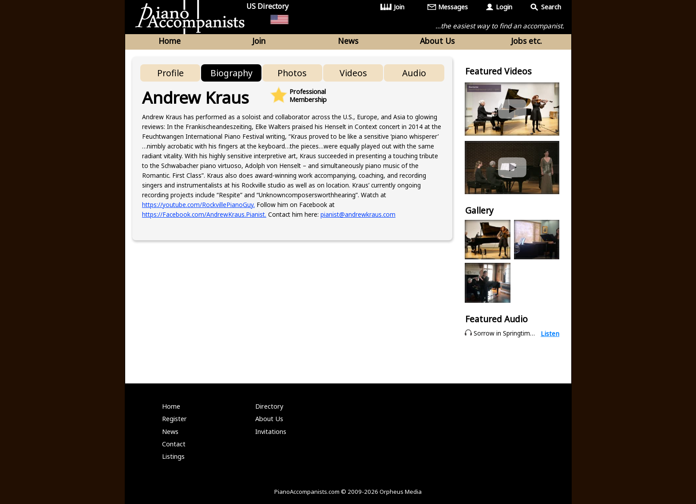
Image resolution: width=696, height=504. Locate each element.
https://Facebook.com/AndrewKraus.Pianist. (204, 214)
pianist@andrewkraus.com (357, 214)
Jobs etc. (526, 40)
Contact (174, 444)
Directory (269, 406)
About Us (437, 40)
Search (551, 7)
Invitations (270, 431)
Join (399, 7)
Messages (453, 7)
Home (169, 40)
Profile (170, 73)
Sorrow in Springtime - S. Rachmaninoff (529, 333)
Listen (550, 333)
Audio (414, 73)
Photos (292, 73)
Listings (173, 456)
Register (174, 418)
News (348, 40)
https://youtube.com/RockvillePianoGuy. (198, 204)
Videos (353, 73)
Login (504, 7)
